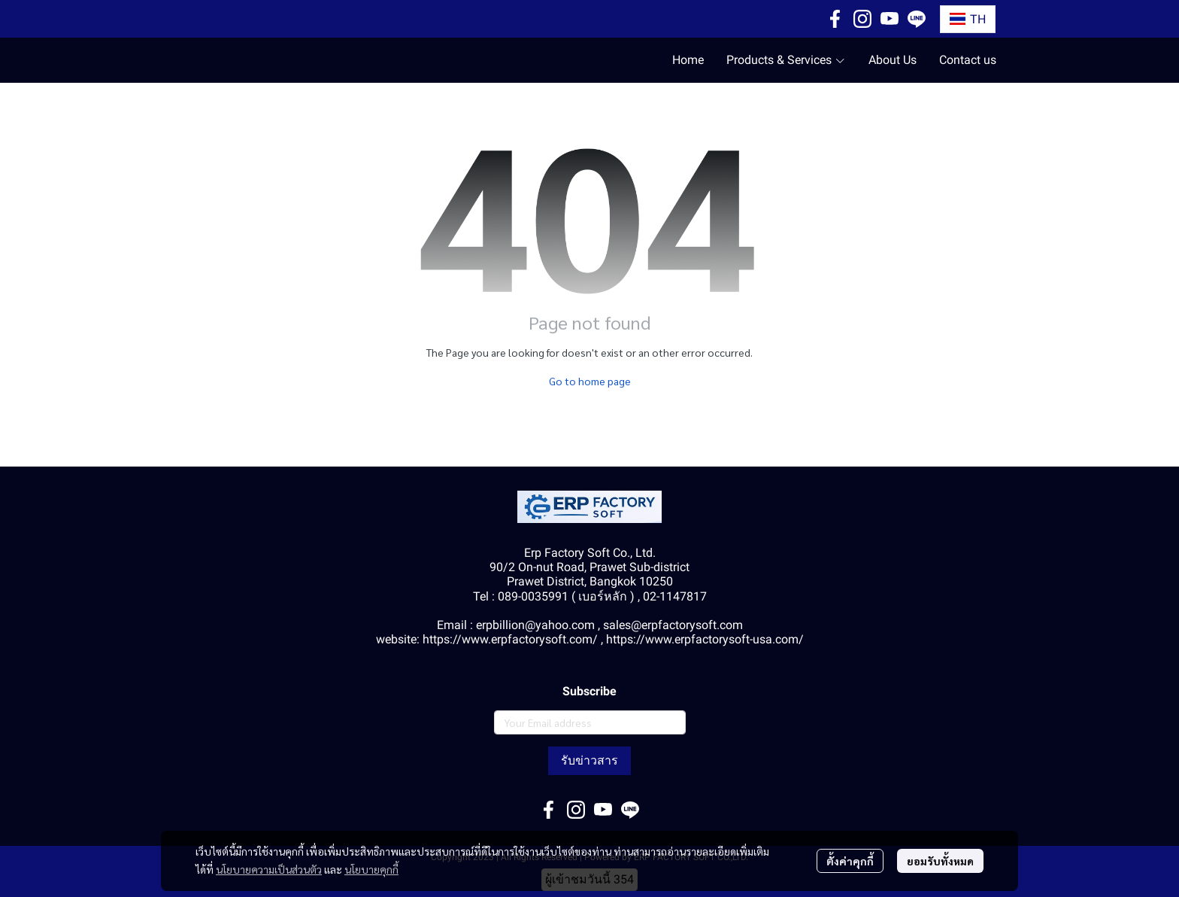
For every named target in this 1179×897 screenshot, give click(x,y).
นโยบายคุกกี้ (371, 869)
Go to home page (590, 381)
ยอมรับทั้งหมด (940, 861)
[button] (968, 19)
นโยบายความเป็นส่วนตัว (269, 869)
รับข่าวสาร (589, 760)
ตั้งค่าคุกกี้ (850, 861)
